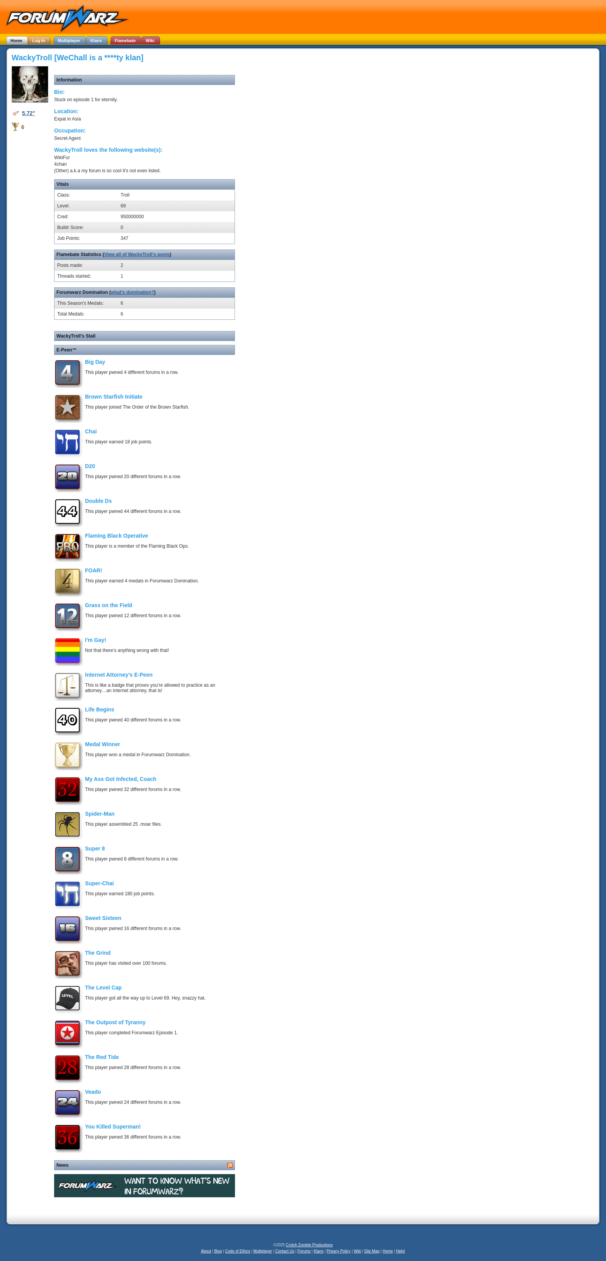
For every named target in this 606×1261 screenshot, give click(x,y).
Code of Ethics (237, 1251)
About (206, 1251)
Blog (218, 1251)
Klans (318, 1251)
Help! (400, 1251)
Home (388, 1251)
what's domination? (132, 292)
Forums (304, 1251)
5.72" (28, 113)
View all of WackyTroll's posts (137, 254)
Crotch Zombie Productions (309, 1245)
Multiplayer (263, 1251)
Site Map (371, 1251)
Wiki (357, 1251)
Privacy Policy (339, 1251)
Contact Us (284, 1251)
